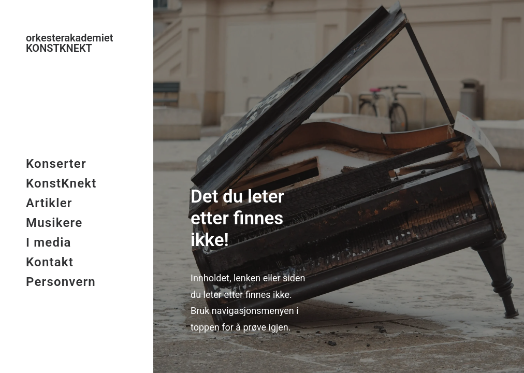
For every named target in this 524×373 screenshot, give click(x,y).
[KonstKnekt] (75, 43)
